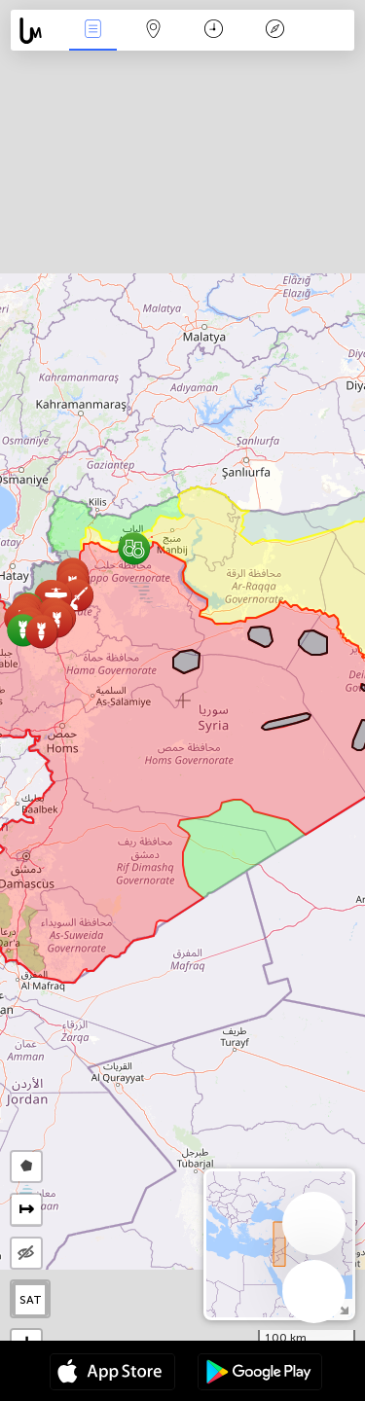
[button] (134, 548)
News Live (92, 30)
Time (213, 30)
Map (154, 30)
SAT (30, 1300)
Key (274, 30)
